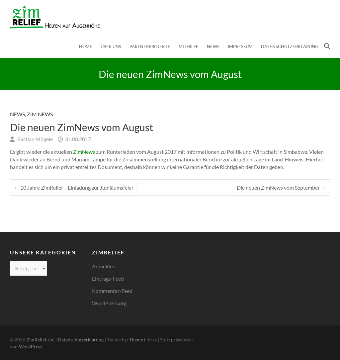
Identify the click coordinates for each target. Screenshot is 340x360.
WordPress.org (109, 303)
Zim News (40, 114)
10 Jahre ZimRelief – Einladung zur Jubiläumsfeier (73, 187)
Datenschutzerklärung (289, 46)
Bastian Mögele (34, 139)
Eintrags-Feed (108, 278)
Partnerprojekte (149, 46)
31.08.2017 (77, 139)
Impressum (240, 46)
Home (85, 46)
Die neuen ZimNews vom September (281, 187)
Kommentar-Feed (112, 291)
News (213, 46)
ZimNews (84, 151)
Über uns (111, 46)
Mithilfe (189, 46)
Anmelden (104, 266)
